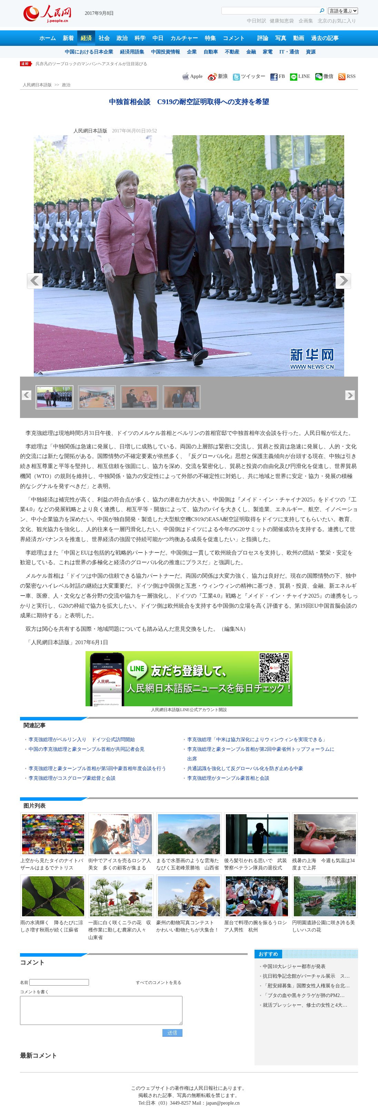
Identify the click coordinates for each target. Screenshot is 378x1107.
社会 (104, 38)
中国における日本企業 (89, 51)
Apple (192, 76)
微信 (324, 76)
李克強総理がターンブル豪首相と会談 (228, 778)
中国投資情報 (165, 51)
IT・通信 (289, 51)
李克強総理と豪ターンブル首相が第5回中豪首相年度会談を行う (97, 768)
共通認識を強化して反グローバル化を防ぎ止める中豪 (245, 768)
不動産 (232, 51)
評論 (262, 38)
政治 (122, 38)
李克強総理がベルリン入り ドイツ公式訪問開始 (82, 739)
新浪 (218, 76)
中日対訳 (256, 20)
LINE (300, 76)
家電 (267, 51)
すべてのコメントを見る (158, 982)
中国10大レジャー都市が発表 (294, 966)
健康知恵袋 (282, 20)
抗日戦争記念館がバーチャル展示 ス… (306, 976)
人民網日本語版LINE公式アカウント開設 (189, 681)
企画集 (307, 20)
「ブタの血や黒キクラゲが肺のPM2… (304, 995)
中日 (157, 38)
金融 (251, 51)
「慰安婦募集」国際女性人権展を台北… (306, 985)
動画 (298, 38)
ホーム (47, 38)
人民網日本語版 (37, 84)
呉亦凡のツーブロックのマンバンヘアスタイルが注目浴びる (91, 63)
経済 (86, 38)
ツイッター (249, 76)
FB (277, 76)
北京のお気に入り (337, 20)
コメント (234, 38)
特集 (210, 38)
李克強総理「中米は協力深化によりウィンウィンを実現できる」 (257, 739)
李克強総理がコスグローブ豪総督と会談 (72, 778)
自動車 (210, 51)
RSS (347, 76)
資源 (311, 51)
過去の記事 (325, 38)
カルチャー (184, 38)
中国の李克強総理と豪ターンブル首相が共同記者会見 (87, 749)
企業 (192, 51)
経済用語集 (132, 51)
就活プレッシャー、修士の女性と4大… (305, 1005)
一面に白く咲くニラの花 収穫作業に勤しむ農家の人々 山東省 (119, 930)
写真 (280, 38)
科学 (140, 38)
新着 (68, 38)
